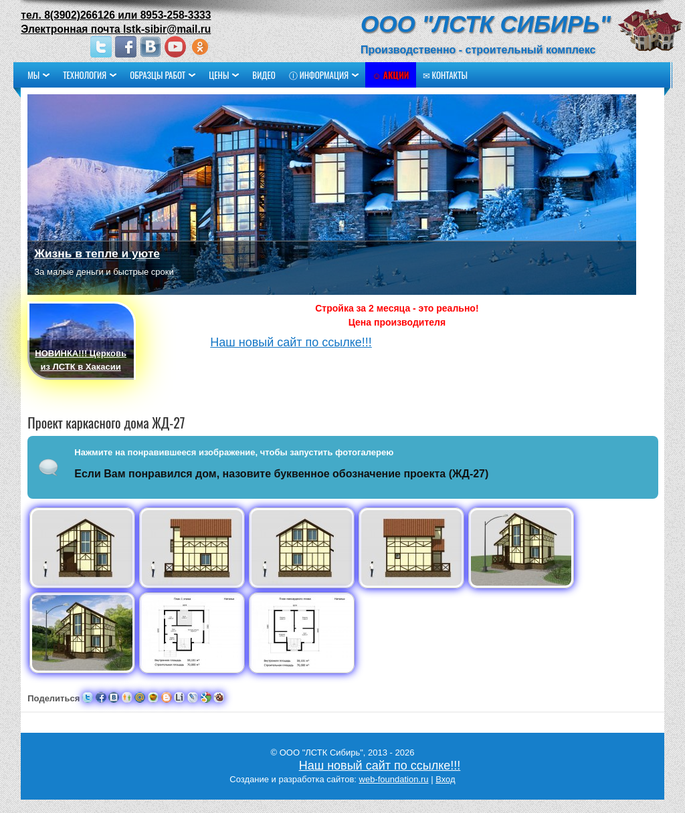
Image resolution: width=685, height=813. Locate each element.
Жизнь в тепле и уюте (98, 253)
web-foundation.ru (394, 779)
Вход (445, 779)
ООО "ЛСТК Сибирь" (485, 24)
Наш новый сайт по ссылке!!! (292, 342)
